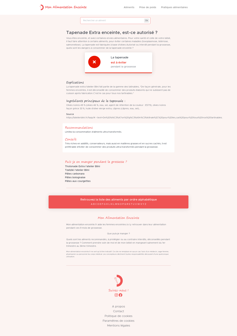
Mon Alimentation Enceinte (62, 7)
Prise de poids (147, 7)
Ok (146, 21)
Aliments (129, 7)
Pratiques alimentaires (174, 7)
